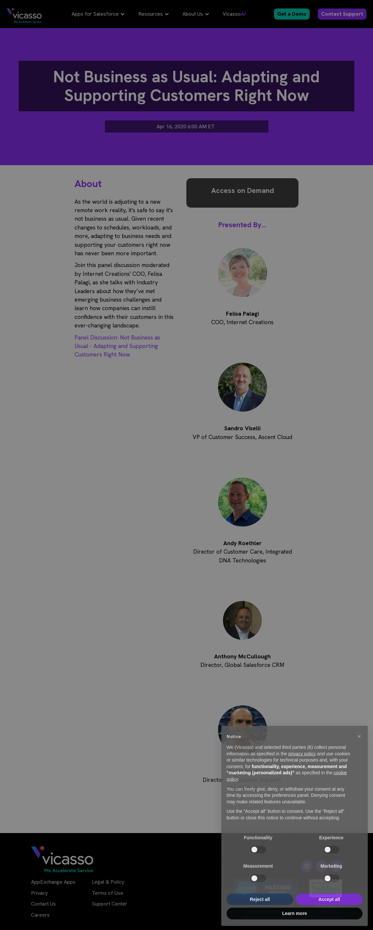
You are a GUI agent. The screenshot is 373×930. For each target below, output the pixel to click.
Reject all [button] (260, 911)
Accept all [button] (329, 911)
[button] (359, 748)
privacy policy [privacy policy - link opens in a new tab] (302, 765)
